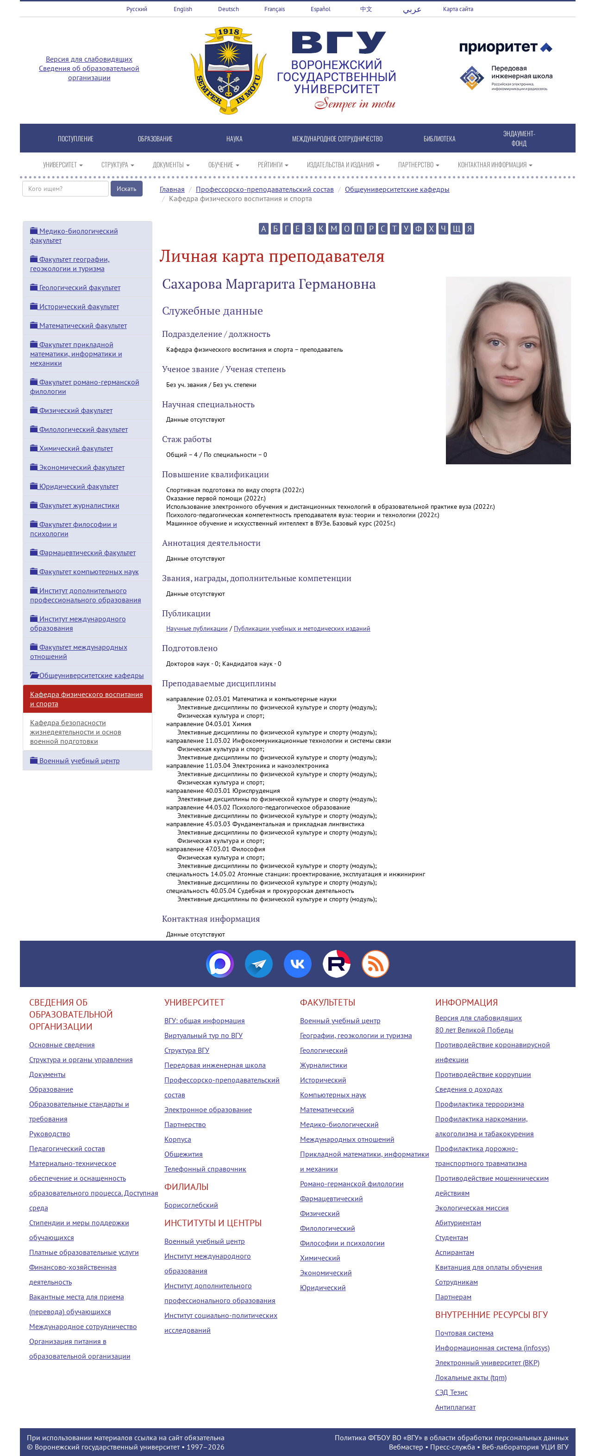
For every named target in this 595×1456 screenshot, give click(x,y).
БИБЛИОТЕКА (440, 138)
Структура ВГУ (186, 1050)
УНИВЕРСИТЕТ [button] (63, 164)
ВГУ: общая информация (204, 1020)
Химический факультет (71, 448)
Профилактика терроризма (479, 1103)
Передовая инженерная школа (215, 1065)
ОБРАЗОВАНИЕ (155, 138)
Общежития (183, 1153)
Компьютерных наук (333, 1094)
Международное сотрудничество (83, 1326)
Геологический (324, 1050)
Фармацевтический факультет (83, 552)
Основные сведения (62, 1044)
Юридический (323, 1287)
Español (321, 9)
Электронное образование (208, 1109)
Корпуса (177, 1139)
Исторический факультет (74, 306)
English (183, 9)
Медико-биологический (339, 1124)
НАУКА (234, 138)
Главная (172, 189)
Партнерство (185, 1124)
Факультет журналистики (74, 505)
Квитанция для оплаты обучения (488, 1267)
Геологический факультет (75, 287)
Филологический (327, 1228)
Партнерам (453, 1296)
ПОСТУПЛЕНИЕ (76, 138)
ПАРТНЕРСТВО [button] (418, 164)
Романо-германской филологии (352, 1183)
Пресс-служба (452, 1446)
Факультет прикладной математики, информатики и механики (76, 353)
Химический (320, 1257)
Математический (327, 1109)
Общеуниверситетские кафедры (397, 189)
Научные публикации (197, 628)
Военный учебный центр (75, 760)
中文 (366, 9)
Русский (136, 9)
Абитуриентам (458, 1222)
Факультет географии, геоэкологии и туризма (70, 263)
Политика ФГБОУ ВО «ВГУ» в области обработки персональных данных (452, 1437)
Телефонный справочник (205, 1168)
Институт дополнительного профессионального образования (85, 595)
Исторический (323, 1079)
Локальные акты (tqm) (471, 1377)
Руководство (49, 1133)
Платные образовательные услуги (84, 1252)
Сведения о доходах (468, 1089)
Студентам (451, 1237)
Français (274, 9)
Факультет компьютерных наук (84, 571)
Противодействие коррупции (483, 1074)
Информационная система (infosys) (492, 1347)
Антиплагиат (455, 1407)
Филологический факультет (79, 429)
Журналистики (323, 1065)
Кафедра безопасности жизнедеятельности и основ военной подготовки (75, 732)
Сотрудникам (456, 1281)
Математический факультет (78, 325)
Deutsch (228, 9)
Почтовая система (464, 1332)
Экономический (326, 1272)
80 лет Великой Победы (474, 1029)
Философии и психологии (342, 1242)
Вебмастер (406, 1446)
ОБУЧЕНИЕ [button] (223, 164)
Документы (47, 1074)
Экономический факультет (77, 467)
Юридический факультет (74, 486)
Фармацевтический (331, 1198)
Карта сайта (458, 9)
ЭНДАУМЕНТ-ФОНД (519, 138)
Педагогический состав (67, 1148)
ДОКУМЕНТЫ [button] (171, 164)
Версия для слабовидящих (89, 58)
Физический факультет (71, 410)
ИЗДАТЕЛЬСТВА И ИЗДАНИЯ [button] (343, 164)
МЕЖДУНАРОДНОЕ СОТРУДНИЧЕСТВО (337, 138)
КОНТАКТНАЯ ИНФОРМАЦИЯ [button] (495, 164)
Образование (51, 1089)
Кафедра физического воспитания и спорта (86, 699)
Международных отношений (347, 1139)
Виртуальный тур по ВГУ (203, 1035)
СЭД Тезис (451, 1392)
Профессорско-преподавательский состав (265, 189)
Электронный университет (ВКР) (487, 1362)
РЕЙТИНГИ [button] (273, 164)
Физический (320, 1213)
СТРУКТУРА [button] (117, 164)
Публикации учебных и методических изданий (302, 628)
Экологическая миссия (472, 1207)
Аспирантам (454, 1252)
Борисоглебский (191, 1204)
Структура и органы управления (81, 1059)
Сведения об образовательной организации (89, 72)
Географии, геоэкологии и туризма (356, 1035)
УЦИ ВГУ (555, 1446)
